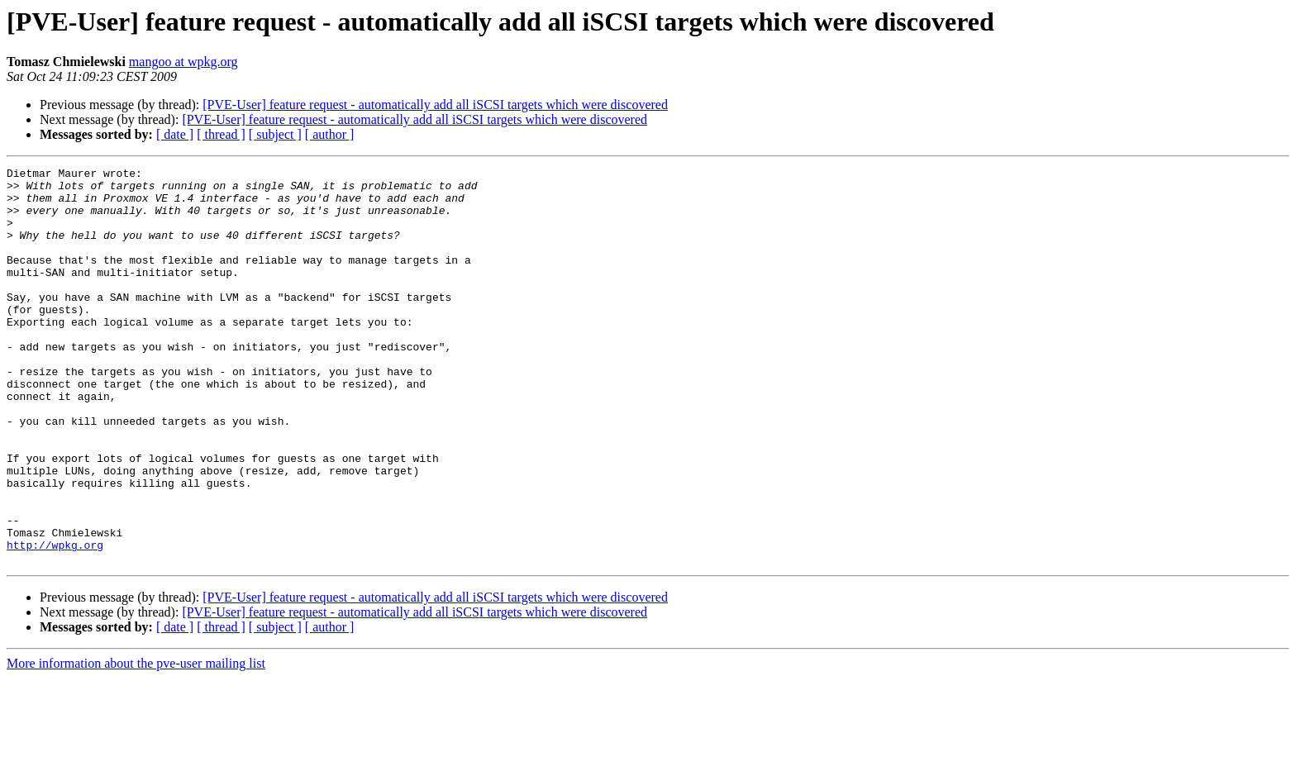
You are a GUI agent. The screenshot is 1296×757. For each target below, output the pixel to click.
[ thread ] (221, 134)
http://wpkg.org (55, 621)
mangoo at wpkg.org (183, 62)
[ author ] (330, 134)
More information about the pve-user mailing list (136, 743)
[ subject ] (275, 134)
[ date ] (174, 134)
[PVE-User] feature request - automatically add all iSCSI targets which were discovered (435, 105)
